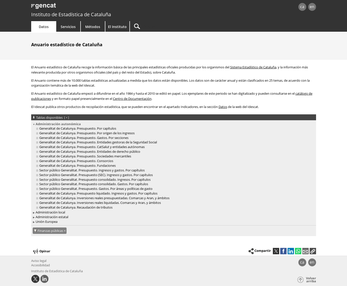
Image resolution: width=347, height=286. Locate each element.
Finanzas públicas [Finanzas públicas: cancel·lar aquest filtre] (51, 230)
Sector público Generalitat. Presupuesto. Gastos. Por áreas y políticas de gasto (96, 188)
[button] (313, 251)
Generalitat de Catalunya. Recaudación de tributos (75, 207)
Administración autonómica (58, 124)
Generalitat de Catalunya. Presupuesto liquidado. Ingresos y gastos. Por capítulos (98, 193)
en (312, 6)
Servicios (68, 26)
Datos (44, 26)
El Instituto (117, 26)
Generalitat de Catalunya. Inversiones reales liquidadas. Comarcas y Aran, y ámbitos (100, 202)
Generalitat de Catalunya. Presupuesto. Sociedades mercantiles (85, 156)
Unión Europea (46, 221)
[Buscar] (171, 26)
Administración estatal (52, 217)
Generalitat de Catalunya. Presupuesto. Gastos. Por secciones (83, 137)
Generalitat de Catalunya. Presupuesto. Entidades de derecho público (89, 151)
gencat (88, 7)
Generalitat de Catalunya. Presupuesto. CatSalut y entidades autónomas (92, 147)
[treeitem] (173, 166)
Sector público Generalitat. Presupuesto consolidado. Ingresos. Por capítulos (95, 179)
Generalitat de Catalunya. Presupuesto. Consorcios (76, 161)
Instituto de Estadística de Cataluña (71, 14)
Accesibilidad (40, 265)
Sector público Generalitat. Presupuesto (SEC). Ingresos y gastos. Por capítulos (96, 175)
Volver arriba (311, 280)
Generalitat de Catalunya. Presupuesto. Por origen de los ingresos (87, 133)
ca (302, 6)
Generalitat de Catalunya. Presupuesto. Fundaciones (77, 165)
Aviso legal (38, 260)
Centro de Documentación (132, 98)
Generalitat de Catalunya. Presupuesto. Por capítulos (77, 128)
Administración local (50, 212)
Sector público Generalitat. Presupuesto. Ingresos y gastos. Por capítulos (92, 170)
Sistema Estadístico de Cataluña (253, 67)
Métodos (92, 26)
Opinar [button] (41, 251)
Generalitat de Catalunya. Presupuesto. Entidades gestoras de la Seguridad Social (98, 142)
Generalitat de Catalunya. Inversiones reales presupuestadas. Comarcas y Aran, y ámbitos (104, 198)
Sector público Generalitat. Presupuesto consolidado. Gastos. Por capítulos (93, 184)
